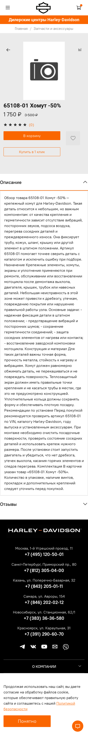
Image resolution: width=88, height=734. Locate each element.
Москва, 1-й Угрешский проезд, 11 (44, 548)
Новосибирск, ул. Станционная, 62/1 (44, 612)
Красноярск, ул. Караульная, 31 (44, 628)
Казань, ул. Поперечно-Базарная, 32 (44, 580)
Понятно (27, 721)
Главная (21, 28)
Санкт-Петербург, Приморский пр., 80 (44, 564)
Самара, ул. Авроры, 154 (44, 596)
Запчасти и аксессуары (53, 28)
